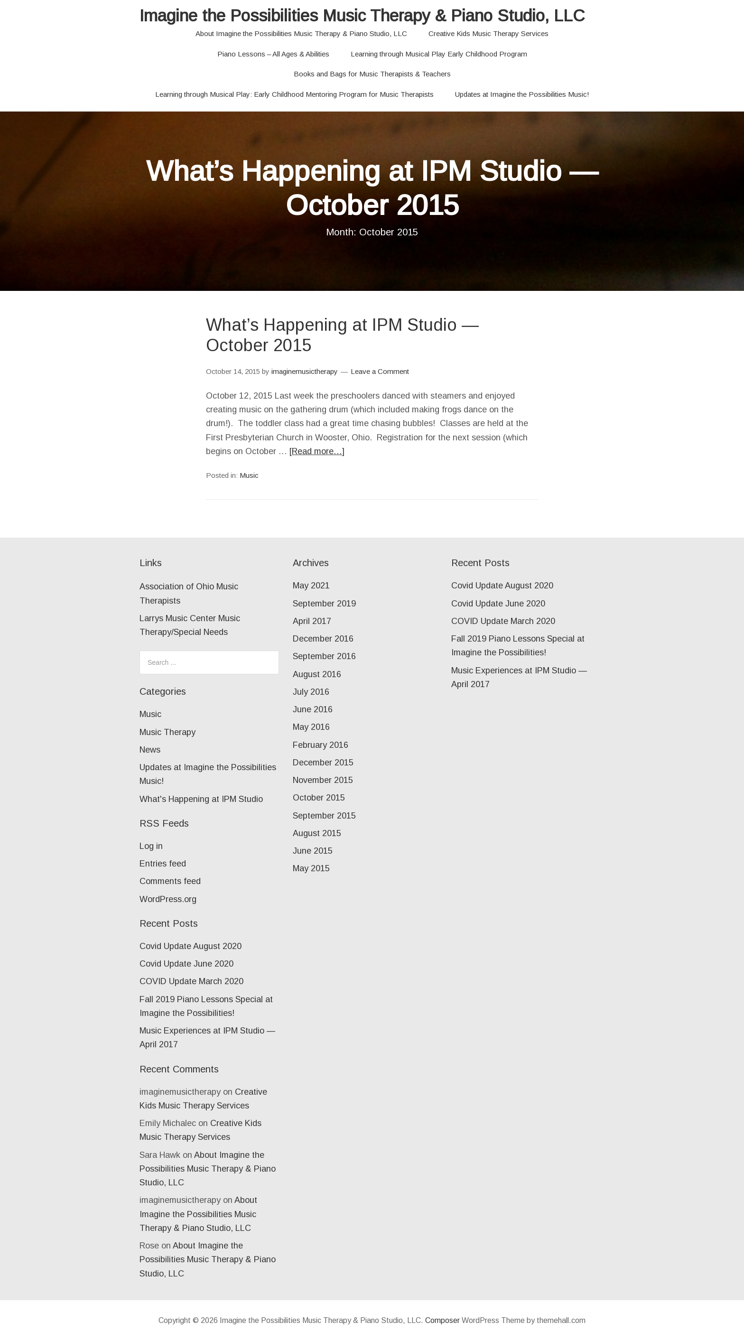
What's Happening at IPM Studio (201, 799)
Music (249, 475)
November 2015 (323, 780)
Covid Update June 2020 (186, 963)
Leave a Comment (380, 371)
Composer (442, 1320)
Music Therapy (167, 732)
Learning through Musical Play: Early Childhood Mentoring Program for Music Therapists (294, 94)
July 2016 (311, 692)
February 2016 (320, 745)
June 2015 (313, 851)
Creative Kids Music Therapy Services (488, 33)
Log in (151, 846)
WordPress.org (168, 899)
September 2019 (324, 603)
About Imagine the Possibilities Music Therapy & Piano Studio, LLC (301, 33)
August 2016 (317, 674)
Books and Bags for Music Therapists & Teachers (372, 74)
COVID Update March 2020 (191, 981)
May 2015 (311, 868)
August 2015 (317, 833)
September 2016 (324, 656)
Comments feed (170, 881)
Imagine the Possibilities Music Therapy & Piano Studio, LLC (362, 15)
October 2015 (319, 797)
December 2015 (323, 762)
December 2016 (323, 638)
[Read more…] (316, 451)
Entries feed (163, 863)
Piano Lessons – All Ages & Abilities (273, 54)
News (150, 749)
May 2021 (311, 585)
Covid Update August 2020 (191, 946)
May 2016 (311, 727)
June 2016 (313, 709)
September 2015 (324, 815)
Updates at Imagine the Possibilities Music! (522, 94)
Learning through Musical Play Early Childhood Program (439, 54)
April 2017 (312, 621)
